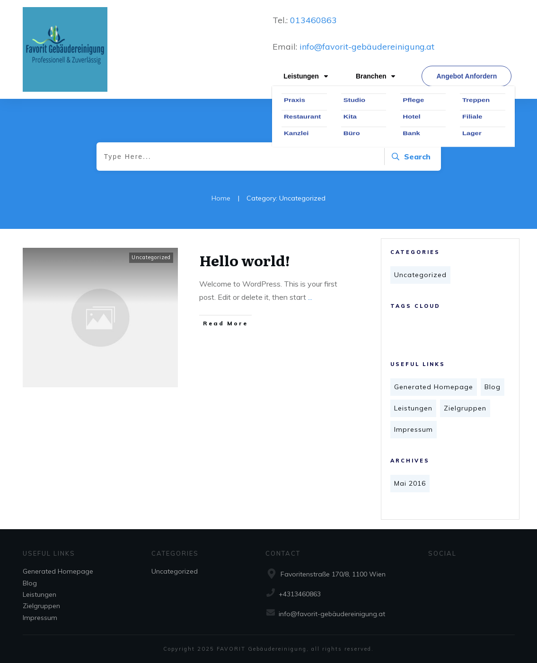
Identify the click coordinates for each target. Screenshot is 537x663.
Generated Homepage (433, 387)
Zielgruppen (465, 408)
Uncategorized (420, 274)
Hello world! (245, 260)
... (310, 297)
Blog (492, 387)
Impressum (413, 429)
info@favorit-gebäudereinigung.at (366, 46)
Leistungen (413, 408)
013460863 (312, 20)
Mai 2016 (410, 483)
